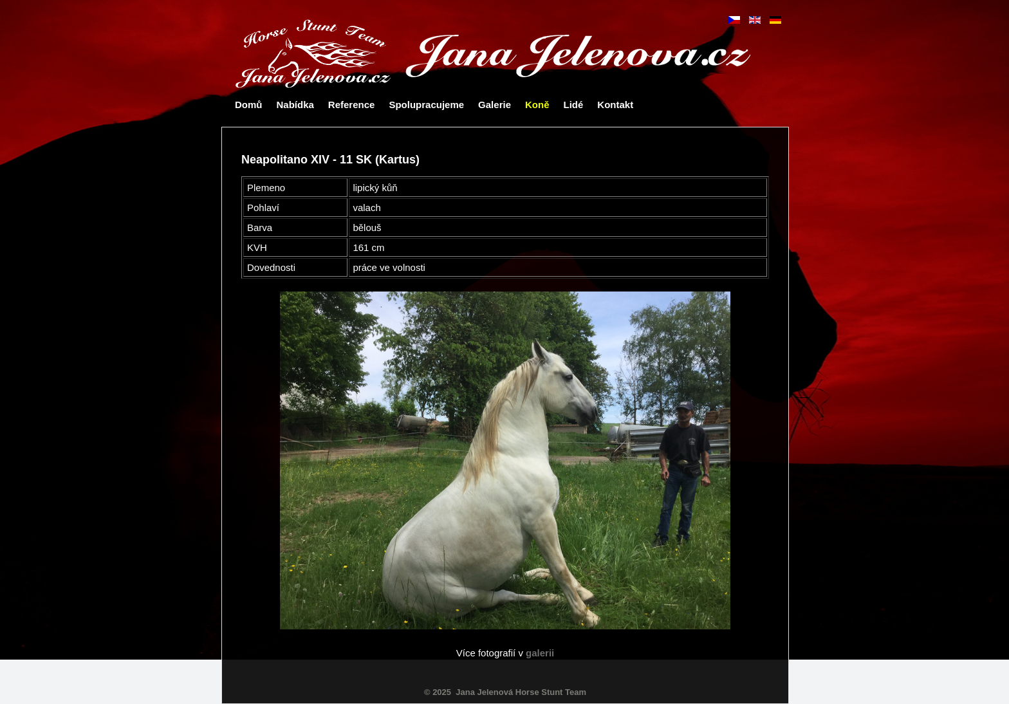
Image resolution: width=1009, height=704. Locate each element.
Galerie (494, 104)
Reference (351, 104)
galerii (540, 652)
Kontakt (615, 104)
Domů (249, 104)
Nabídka (295, 104)
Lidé (573, 104)
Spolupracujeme (426, 104)
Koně (537, 104)
